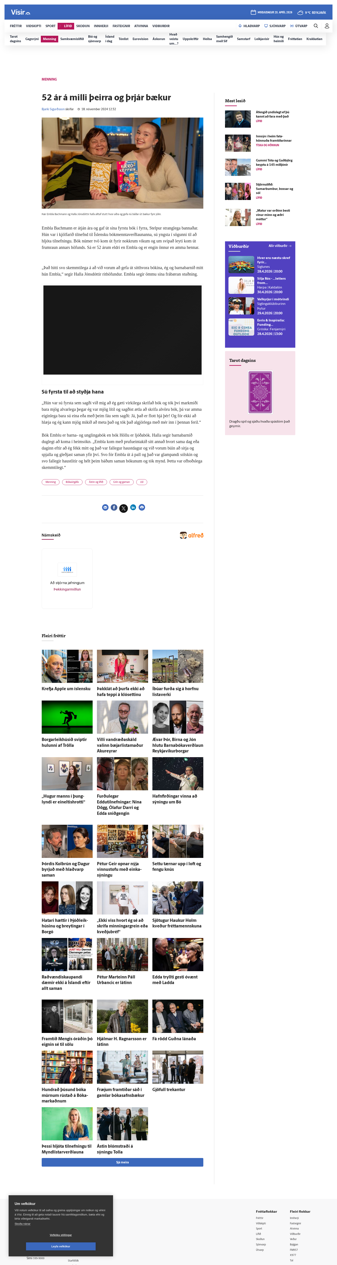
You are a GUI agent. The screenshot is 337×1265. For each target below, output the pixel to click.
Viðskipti (262, 1167)
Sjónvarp (262, 1189)
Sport (259, 1173)
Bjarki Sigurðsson (53, 109)
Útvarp (260, 1195)
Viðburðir (296, 1178)
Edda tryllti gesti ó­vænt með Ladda (177, 943)
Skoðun (261, 1184)
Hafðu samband (83, 1189)
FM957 (294, 1195)
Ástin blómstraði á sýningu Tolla (120, 1092)
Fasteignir (296, 1167)
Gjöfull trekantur (164, 1044)
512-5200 (85, 1178)
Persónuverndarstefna (42, 1188)
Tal (292, 1206)
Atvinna (295, 1173)
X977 (293, 1201)
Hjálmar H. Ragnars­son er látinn (120, 996)
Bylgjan (295, 1189)
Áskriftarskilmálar (84, 1200)
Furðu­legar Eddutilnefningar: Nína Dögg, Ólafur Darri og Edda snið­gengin (122, 794)
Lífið (259, 1178)
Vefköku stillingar (35, 1246)
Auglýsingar (80, 1184)
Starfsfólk (79, 1206)
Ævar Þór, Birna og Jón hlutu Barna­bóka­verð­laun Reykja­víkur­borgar (176, 742)
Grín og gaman (134, 483)
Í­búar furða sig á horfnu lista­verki (176, 689)
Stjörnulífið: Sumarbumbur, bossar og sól (274, 189)
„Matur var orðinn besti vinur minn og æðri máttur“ (273, 215)
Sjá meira (122, 1106)
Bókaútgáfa (77, 483)
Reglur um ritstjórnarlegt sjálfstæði (43, 1180)
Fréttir (260, 1162)
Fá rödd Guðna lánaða (168, 996)
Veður (294, 1184)
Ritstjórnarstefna (84, 1195)
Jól (157, 483)
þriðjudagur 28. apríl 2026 (274, 13)
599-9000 (39, 1204)
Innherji (295, 1162)
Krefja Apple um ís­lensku (60, 689)
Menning (52, 483)
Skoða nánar (23, 1235)
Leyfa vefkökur (86, 1246)
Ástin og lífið (104, 483)
